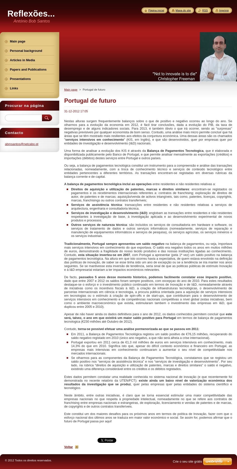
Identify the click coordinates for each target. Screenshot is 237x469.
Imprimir (224, 10)
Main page (71, 89)
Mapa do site (183, 10)
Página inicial (156, 10)
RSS (205, 10)
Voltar (68, 447)
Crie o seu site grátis (187, 461)
